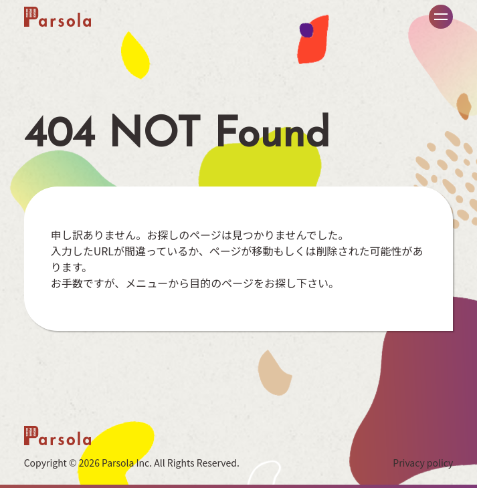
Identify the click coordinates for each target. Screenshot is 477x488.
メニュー (441, 17)
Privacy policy (423, 462)
